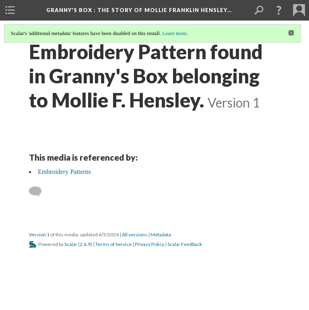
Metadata (160, 234)
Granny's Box (139, 10)
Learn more (174, 33)
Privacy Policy (149, 244)
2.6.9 (85, 244)
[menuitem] (10, 10)
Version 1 (39, 234)
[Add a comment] (39, 191)
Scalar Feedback (184, 244)
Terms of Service (113, 244)
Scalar (70, 244)
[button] (279, 10)
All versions (134, 234)
